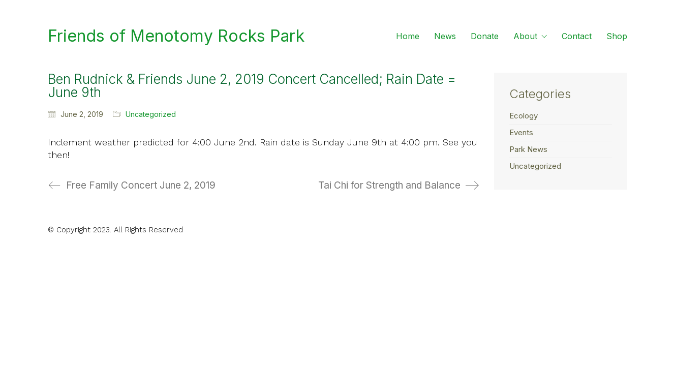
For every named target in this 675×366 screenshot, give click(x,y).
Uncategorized (151, 114)
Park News (528, 149)
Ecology (523, 115)
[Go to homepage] (176, 36)
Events (521, 132)
